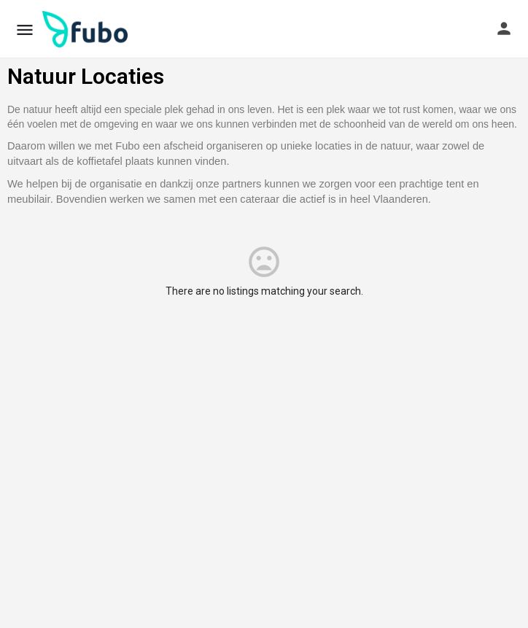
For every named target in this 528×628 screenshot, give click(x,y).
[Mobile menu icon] (25, 29)
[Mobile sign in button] (503, 28)
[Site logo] (86, 29)
